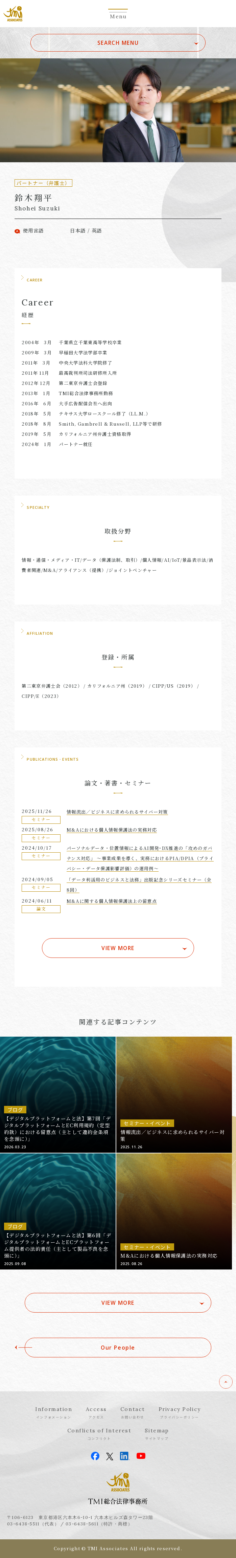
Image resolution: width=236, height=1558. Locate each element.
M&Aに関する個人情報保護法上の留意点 (112, 901)
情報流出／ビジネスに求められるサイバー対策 (117, 812)
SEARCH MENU (118, 43)
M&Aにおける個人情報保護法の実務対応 (112, 830)
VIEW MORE (118, 948)
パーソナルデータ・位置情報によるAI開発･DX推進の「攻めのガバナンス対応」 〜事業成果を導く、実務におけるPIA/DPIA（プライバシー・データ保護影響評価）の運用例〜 (140, 858)
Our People (118, 1347)
